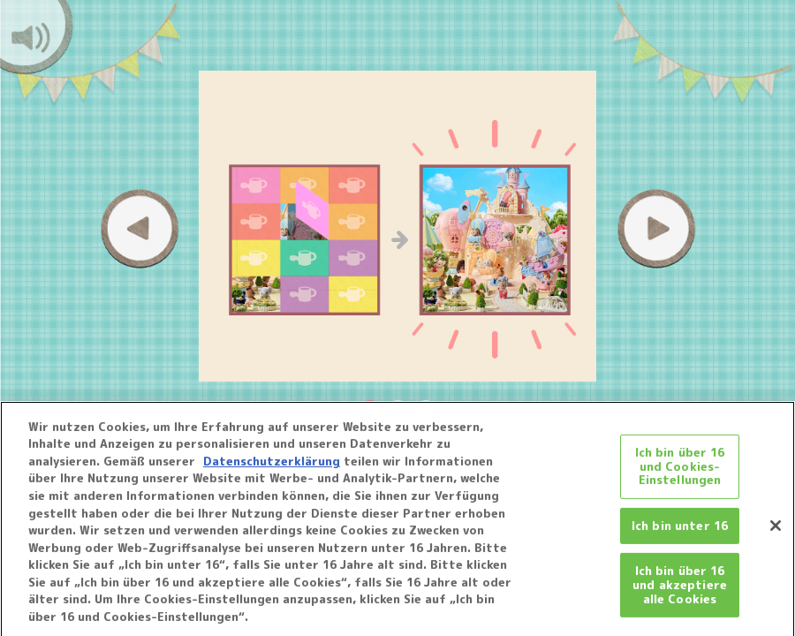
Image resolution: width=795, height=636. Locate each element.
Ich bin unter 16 (680, 530)
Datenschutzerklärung (271, 466)
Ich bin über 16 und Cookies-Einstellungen (680, 470)
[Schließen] (775, 530)
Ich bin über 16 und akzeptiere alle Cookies (679, 589)
